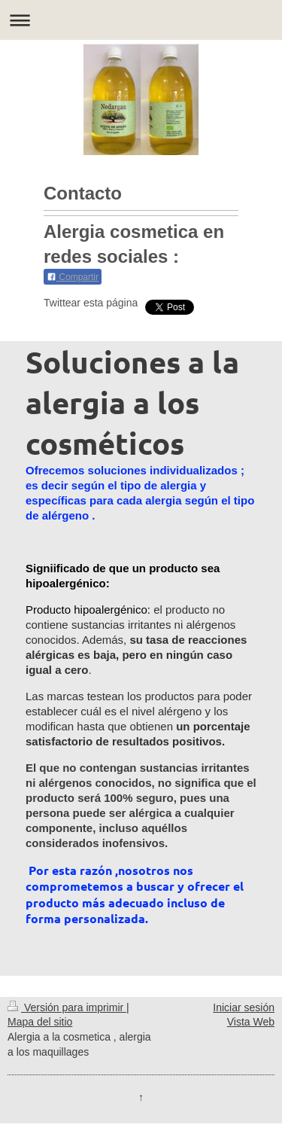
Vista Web (250, 1022)
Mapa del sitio (40, 1022)
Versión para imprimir (67, 1007)
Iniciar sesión (243, 1007)
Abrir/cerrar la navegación (141, 20)
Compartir (73, 277)
